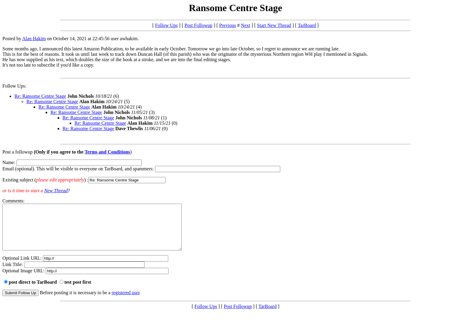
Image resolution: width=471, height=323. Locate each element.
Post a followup (17, 151)
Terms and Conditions (107, 151)
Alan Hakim (34, 38)
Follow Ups (166, 25)
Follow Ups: (14, 85)
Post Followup (198, 25)
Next (245, 25)
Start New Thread (274, 25)
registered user (126, 301)
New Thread (56, 190)
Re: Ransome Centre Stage (40, 96)
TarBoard (307, 25)
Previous (227, 25)
